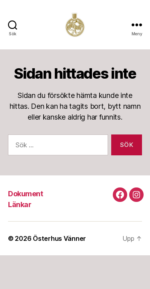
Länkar (19, 204)
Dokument (25, 193)
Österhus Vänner (59, 238)
